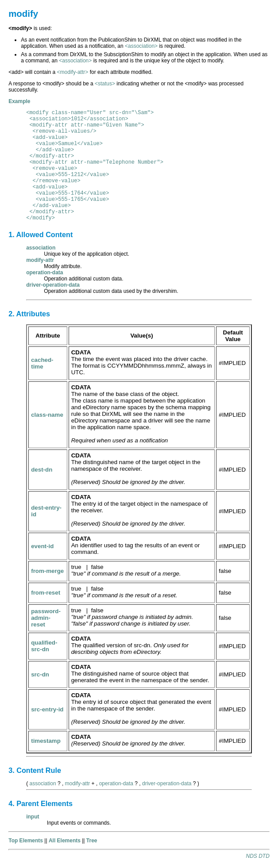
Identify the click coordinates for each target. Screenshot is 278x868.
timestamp (46, 740)
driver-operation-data (166, 783)
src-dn (40, 674)
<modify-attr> (73, 72)
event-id (42, 546)
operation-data (116, 783)
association (43, 783)
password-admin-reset (46, 618)
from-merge (47, 571)
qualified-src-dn (44, 646)
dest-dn (41, 469)
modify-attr (77, 783)
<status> (105, 84)
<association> (141, 46)
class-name (47, 414)
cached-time (42, 363)
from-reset (45, 592)
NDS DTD (257, 856)
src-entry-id (47, 709)
